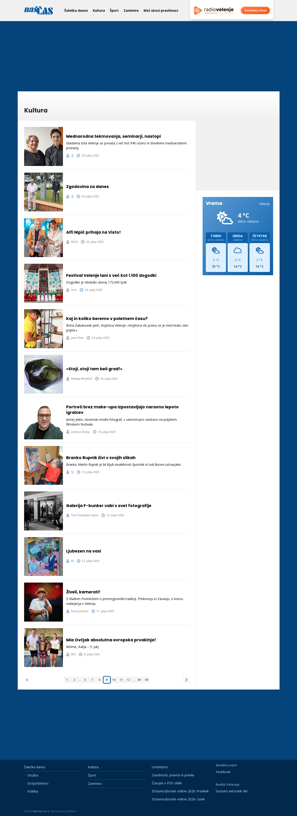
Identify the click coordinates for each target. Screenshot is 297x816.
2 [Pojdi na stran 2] (74, 680)
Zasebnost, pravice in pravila (173, 775)
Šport (114, 10)
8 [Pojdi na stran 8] (99, 680)
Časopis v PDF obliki (167, 783)
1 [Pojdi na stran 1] (67, 680)
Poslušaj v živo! (256, 10)
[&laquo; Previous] (27, 680)
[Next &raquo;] (186, 680)
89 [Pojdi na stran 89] (139, 680)
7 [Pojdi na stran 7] (92, 680)
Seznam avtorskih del (231, 791)
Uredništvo (160, 767)
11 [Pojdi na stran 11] (121, 680)
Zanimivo (131, 10)
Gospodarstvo (37, 783)
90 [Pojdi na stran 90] (146, 680)
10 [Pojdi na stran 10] (114, 680)
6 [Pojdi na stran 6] (85, 680)
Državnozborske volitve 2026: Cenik (178, 799)
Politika (32, 791)
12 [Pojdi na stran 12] (128, 680)
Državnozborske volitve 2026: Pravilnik (180, 791)
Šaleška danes (76, 10)
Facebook (223, 772)
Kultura (99, 10)
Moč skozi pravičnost (161, 10)
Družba (32, 775)
